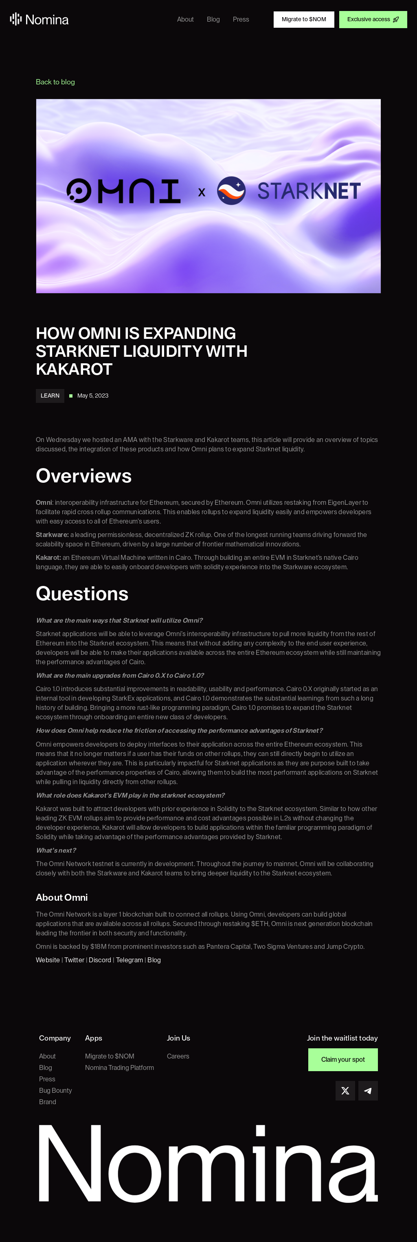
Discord (100, 960)
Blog (154, 960)
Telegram (129, 960)
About (47, 1056)
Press (47, 1079)
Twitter (74, 960)
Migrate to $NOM (109, 1056)
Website (48, 960)
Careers (178, 1056)
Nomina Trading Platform (119, 1068)
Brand (47, 1102)
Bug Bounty (55, 1090)
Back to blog (55, 82)
